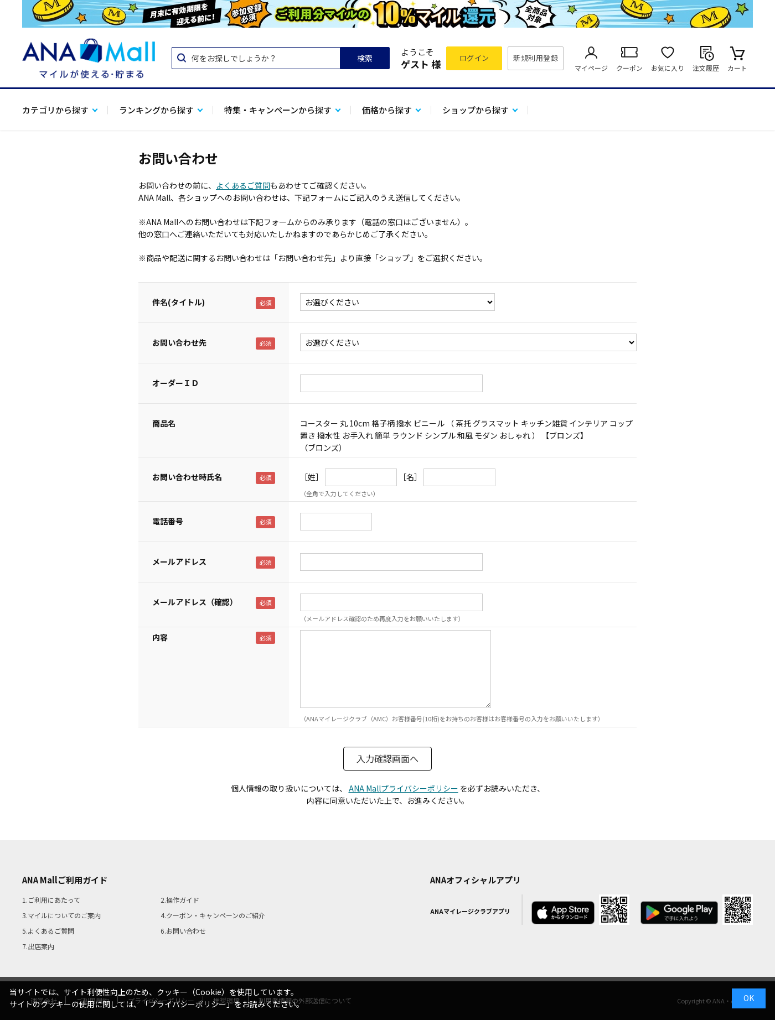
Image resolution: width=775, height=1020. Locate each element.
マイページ (591, 67)
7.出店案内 (38, 946)
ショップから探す (475, 110)
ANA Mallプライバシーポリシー (403, 788)
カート (737, 67)
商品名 (163, 423)
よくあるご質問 (243, 185)
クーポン (629, 67)
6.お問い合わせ (183, 930)
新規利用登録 (535, 58)
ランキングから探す (156, 110)
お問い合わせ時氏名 (187, 476)
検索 (365, 58)
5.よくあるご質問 (48, 930)
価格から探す (387, 110)
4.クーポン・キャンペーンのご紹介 (213, 915)
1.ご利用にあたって (51, 899)
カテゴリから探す (55, 110)
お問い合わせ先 (179, 342)
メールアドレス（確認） (194, 601)
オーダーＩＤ (175, 382)
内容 (160, 637)
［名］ (410, 476)
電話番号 (167, 521)
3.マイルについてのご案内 (61, 915)
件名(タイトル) (178, 302)
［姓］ (311, 476)
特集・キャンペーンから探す (278, 110)
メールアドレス (179, 561)
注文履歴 (706, 67)
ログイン (474, 58)
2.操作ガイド (180, 899)
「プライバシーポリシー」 (187, 1003)
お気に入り (667, 67)
